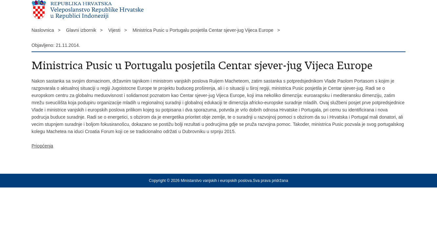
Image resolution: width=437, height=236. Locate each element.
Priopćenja (42, 145)
